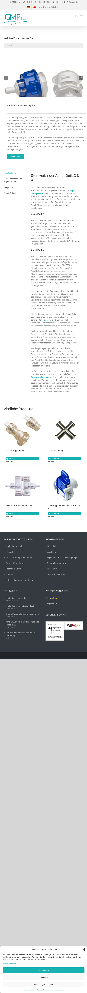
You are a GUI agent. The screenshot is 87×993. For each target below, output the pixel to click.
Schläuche (9, 551)
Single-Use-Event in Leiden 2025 (19, 605)
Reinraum (47, 319)
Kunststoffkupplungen (15, 562)
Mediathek (51, 545)
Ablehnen (43, 977)
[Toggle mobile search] (76, 16)
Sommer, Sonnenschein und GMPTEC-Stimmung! (22, 633)
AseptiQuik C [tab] (9, 192)
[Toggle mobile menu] (81, 16)
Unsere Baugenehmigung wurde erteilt (22, 613)
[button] (83, 949)
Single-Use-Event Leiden (16, 597)
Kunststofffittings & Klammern (19, 557)
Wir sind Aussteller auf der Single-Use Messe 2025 (22, 622)
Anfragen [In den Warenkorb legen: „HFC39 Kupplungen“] (12, 458)
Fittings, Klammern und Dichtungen (21, 579)
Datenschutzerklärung (45, 990)
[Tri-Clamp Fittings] (64, 430)
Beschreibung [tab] (10, 172)
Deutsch (52, 597)
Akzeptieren (43, 970)
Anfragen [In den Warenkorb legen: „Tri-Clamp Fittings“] (55, 458)
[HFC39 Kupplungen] (22, 430)
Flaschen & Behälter (14, 568)
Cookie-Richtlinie (30, 990)
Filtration (9, 573)
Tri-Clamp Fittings (56, 450)
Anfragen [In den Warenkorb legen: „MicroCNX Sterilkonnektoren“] (12, 513)
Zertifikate (51, 551)
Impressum (59, 990)
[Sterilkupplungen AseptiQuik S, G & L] (64, 485)
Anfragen (15, 156)
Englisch (52, 603)
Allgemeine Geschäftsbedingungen (62, 557)
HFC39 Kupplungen (15, 450)
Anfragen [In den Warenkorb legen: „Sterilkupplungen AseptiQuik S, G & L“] (55, 513)
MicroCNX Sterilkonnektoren (19, 505)
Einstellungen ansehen (43, 984)
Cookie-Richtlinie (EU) (56, 573)
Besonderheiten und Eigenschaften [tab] (13, 179)
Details (10, 461)
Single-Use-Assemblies (15, 545)
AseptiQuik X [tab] (9, 186)
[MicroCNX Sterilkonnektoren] (22, 485)
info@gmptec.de (71, 2)
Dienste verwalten (9, 963)
